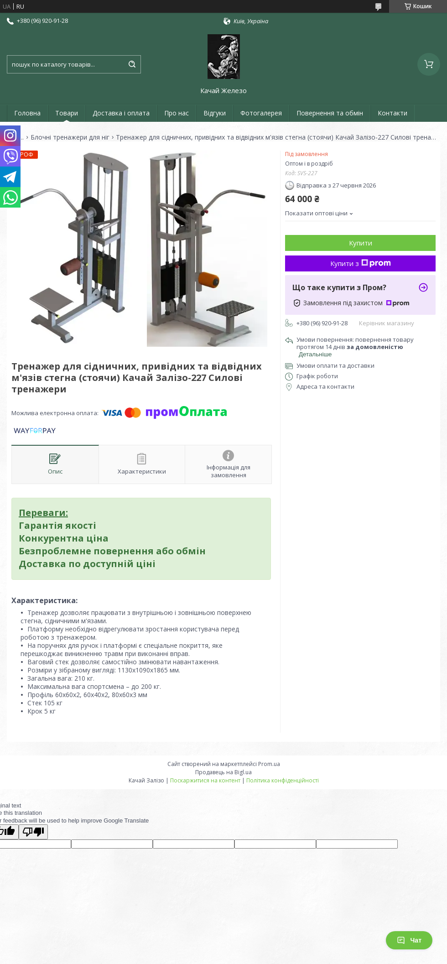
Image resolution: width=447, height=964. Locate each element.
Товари (66, 113)
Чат (409, 940)
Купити (360, 242)
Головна (27, 113)
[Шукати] (132, 64)
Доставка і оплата (121, 113)
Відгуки (214, 113)
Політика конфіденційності (282, 780)
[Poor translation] (33, 831)
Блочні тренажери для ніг (70, 137)
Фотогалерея (261, 113)
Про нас (176, 113)
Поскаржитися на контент (205, 780)
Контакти (392, 113)
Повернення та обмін (329, 113)
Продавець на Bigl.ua (223, 772)
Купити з (360, 263)
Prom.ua (269, 764)
